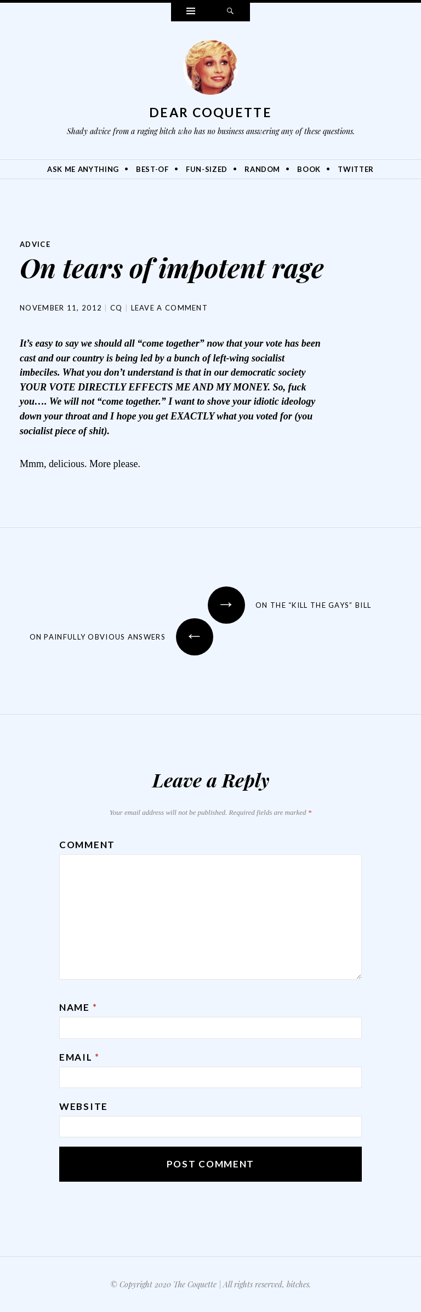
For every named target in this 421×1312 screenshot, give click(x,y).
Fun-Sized (206, 169)
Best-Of (152, 169)
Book (309, 169)
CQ (116, 307)
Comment (87, 844)
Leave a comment (169, 307)
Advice (36, 244)
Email (79, 1056)
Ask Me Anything (83, 169)
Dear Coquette (210, 112)
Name (78, 1006)
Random (262, 169)
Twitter (356, 169)
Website (83, 1106)
